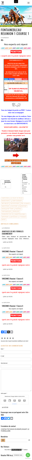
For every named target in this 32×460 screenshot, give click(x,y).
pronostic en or (7, 214)
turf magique (6, 211)
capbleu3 (16, 211)
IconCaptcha (14, 403)
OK (29, 440)
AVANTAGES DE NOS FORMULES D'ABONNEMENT (12, 232)
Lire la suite (7, 242)
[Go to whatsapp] (28, 455)
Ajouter (5, 407)
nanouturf (5, 206)
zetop (4, 219)
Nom (2, 349)
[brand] (3, 2)
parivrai (18, 209)
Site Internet (4, 363)
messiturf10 (6, 201)
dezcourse (5, 198)
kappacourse (14, 203)
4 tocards (22, 217)
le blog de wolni (17, 198)
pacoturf (14, 206)
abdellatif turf (7, 209)
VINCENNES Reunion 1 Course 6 (12, 251)
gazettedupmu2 (20, 214)
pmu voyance (25, 203)
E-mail (2, 356)
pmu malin (5, 203)
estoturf (5, 217)
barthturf (23, 206)
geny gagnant (17, 201)
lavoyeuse (13, 217)
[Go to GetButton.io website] (28, 458)
